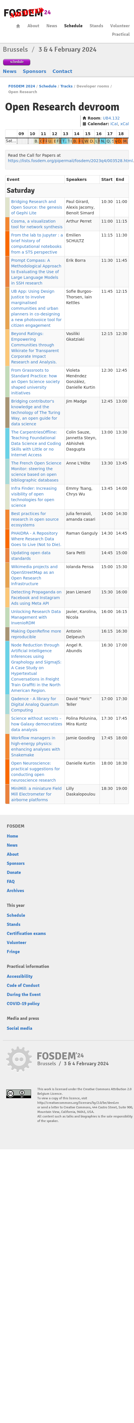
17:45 (121, 718)
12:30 (121, 333)
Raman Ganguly (82, 533)
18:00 (121, 738)
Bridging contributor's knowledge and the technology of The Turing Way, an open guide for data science (35, 412)
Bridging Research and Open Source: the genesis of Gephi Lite (36, 207)
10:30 (107, 201)
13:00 (121, 401)
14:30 (121, 513)
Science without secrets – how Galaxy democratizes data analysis (36, 724)
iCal (114, 124)
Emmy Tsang (78, 488)
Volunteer (120, 26)
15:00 (121, 553)
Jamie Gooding (80, 738)
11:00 (121, 201)
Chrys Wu (75, 494)
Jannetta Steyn (80, 438)
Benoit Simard (80, 213)
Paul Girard (77, 201)
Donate (14, 872)
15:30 (121, 566)
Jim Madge (76, 401)
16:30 (121, 631)
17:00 (121, 645)
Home (18, 26)
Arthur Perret (79, 221)
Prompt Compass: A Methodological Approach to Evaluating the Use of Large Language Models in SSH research (36, 271)
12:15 (121, 291)
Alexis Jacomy (80, 207)
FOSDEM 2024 (21, 86)
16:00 (121, 592)
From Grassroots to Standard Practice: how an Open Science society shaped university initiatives (35, 381)
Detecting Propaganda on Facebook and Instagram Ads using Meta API (36, 598)
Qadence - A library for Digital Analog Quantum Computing (35, 704)
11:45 (121, 260)
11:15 (121, 221)
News (51, 26)
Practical (121, 34)
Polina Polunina (81, 718)
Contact (62, 71)
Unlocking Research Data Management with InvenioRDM (36, 617)
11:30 (121, 235)
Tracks (66, 86)
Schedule (73, 26)
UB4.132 (111, 118)
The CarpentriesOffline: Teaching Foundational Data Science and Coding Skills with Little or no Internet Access (36, 443)
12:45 (121, 370)
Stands (96, 26)
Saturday (14, 141)
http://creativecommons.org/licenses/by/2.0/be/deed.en (78, 1103)
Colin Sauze (77, 432)
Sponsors (34, 71)
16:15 (121, 611)
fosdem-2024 (27, 13)
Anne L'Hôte (78, 463)
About (33, 26)
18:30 (121, 763)
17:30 (121, 698)
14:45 (121, 533)
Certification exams (26, 933)
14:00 (121, 488)
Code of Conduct (23, 985)
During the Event (24, 994)
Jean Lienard (78, 592)
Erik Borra (76, 260)
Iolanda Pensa (80, 566)
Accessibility (20, 976)
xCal (124, 124)
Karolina (88, 611)
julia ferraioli (78, 513)
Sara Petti (75, 553)
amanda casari (80, 519)
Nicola (72, 617)
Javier (71, 611)
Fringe (13, 952)
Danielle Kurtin (80, 387)
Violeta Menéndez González (76, 376)
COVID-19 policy (23, 1003)
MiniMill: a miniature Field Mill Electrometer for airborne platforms (36, 794)
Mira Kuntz (76, 724)
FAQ (11, 881)
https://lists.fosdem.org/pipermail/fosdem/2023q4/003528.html (70, 160)
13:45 (121, 463)
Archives (15, 890)
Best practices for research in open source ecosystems (35, 519)
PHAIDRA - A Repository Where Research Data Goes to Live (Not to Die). (36, 539)
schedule (16, 62)
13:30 (121, 432)
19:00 (121, 788)
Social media (19, 1028)
